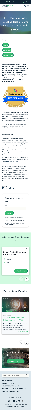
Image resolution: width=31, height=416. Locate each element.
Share (4, 186)
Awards (5, 45)
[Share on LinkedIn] (3, 188)
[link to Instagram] (16, 401)
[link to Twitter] (11, 401)
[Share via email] (11, 188)
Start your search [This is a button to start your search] (15, 361)
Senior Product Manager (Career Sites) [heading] (14, 253)
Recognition (6, 50)
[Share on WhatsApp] (14, 188)
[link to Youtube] (19, 401)
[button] (25, 6)
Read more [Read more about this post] (21, 331)
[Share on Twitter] (7, 188)
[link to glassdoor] (22, 401)
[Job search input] (15, 375)
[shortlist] (21, 249)
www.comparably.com (11, 161)
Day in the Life (7, 315)
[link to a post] (15, 304)
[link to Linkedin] (9, 401)
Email (6, 205)
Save (9, 213)
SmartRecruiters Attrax (15, 406)
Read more (21, 271)
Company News (8, 55)
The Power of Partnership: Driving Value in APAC (14, 319)
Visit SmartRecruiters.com (14, 1)
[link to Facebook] (14, 401)
